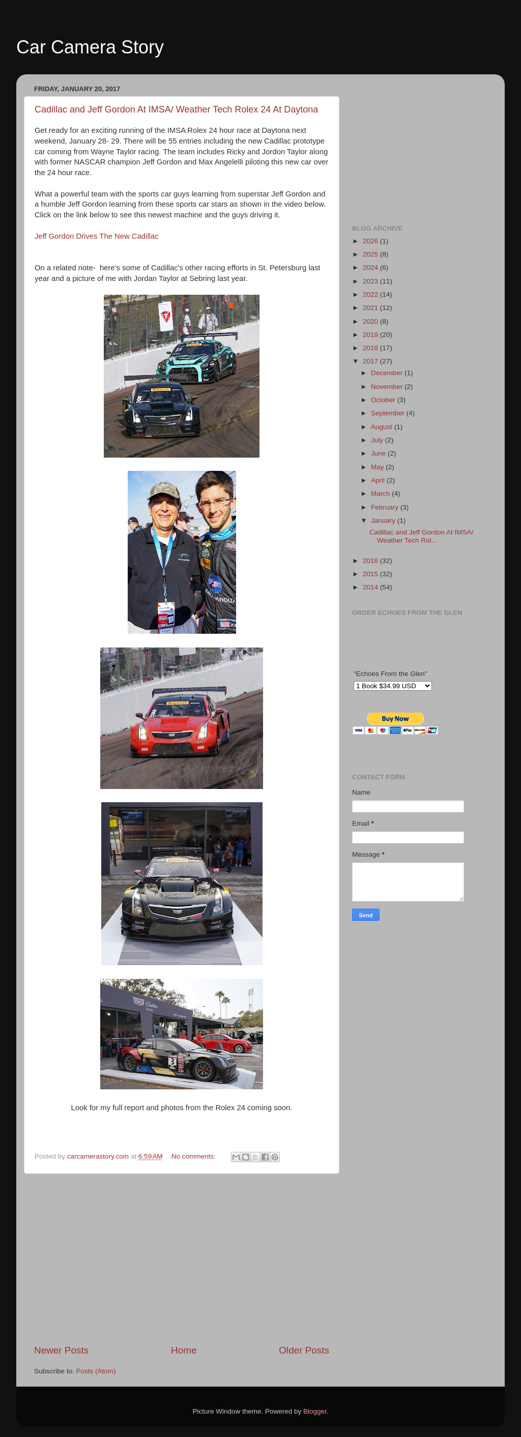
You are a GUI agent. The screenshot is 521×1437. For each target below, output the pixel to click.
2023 (371, 281)
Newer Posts (61, 1350)
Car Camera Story (90, 47)
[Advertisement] (181, 1259)
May (378, 467)
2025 (371, 254)
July (378, 440)
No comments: (194, 1156)
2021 (371, 308)
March (381, 493)
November (387, 386)
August (382, 427)
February (385, 507)
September (389, 413)
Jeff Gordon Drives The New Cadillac (97, 236)
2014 (371, 587)
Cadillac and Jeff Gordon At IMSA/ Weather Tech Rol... (421, 536)
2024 (371, 267)
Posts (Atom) (96, 1371)
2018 (371, 348)
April (379, 480)
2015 (371, 574)
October (384, 400)
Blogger (315, 1411)
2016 (371, 561)
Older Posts (304, 1350)
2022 (371, 294)
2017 (371, 361)
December (387, 373)
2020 (371, 321)
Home (183, 1350)
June (379, 453)
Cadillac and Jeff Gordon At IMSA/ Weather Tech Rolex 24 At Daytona (176, 109)
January (384, 520)
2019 (371, 335)
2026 (371, 241)
